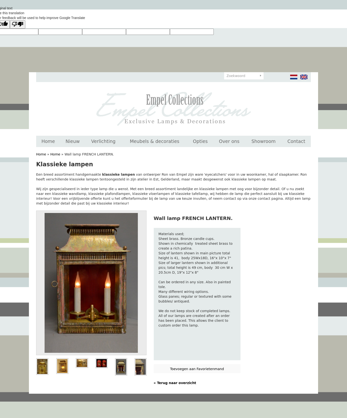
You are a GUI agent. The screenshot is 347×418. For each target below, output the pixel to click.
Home (48, 141)
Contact (296, 141)
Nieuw (73, 141)
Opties (200, 141)
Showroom (263, 141)
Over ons (229, 141)
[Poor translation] (17, 24)
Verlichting (103, 141)
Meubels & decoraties (155, 141)
